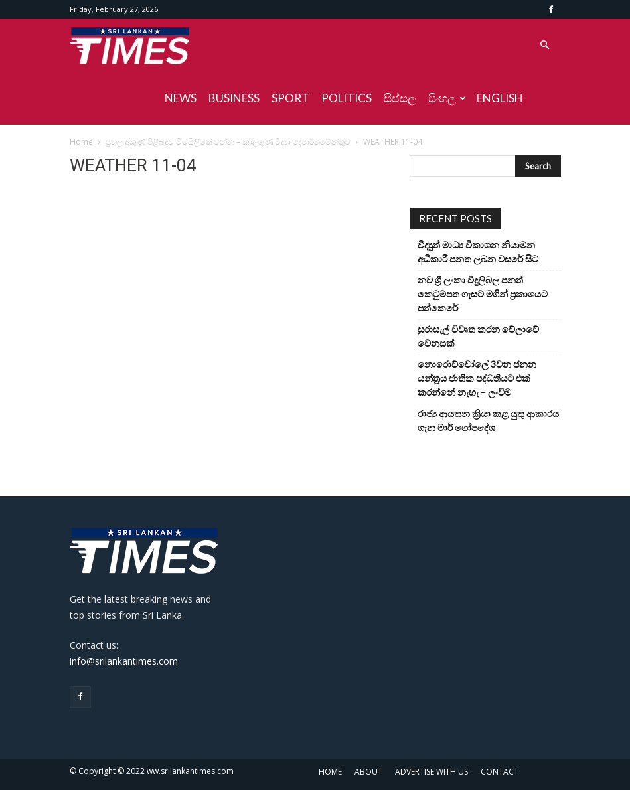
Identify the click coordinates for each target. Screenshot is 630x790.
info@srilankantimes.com (124, 661)
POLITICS (346, 98)
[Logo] (129, 45)
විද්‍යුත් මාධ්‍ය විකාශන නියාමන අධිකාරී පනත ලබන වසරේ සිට (478, 251)
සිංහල (447, 98)
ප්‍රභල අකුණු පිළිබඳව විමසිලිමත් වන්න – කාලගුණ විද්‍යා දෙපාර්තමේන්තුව (228, 141)
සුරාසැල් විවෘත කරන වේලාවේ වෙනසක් (478, 336)
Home (81, 141)
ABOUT (368, 771)
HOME (330, 771)
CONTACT (499, 771)
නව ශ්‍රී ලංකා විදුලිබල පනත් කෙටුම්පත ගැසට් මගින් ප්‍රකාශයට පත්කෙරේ (483, 293)
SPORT (290, 98)
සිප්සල (400, 98)
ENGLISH (500, 98)
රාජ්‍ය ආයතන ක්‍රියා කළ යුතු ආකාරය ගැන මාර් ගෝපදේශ (488, 420)
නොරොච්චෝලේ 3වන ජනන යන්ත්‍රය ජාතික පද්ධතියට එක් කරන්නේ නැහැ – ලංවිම (477, 378)
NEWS (181, 98)
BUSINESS (234, 98)
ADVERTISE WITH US (431, 771)
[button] (545, 45)
